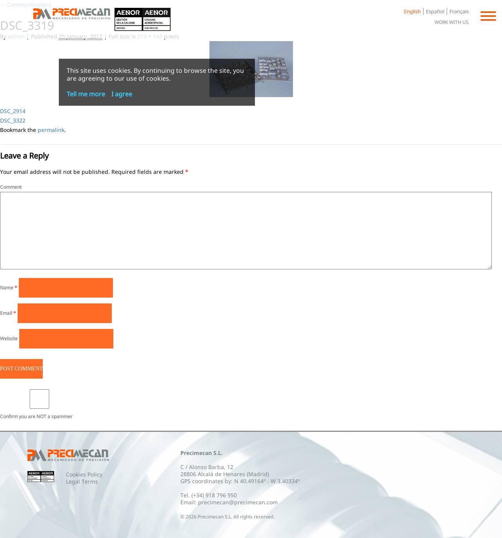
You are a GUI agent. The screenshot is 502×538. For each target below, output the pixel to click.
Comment (11, 187)
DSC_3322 (12, 120)
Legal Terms (82, 481)
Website (9, 338)
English (412, 11)
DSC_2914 (12, 111)
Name (8, 287)
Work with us (452, 22)
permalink (51, 130)
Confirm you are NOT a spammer (39, 404)
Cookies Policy (84, 474)
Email (8, 313)
